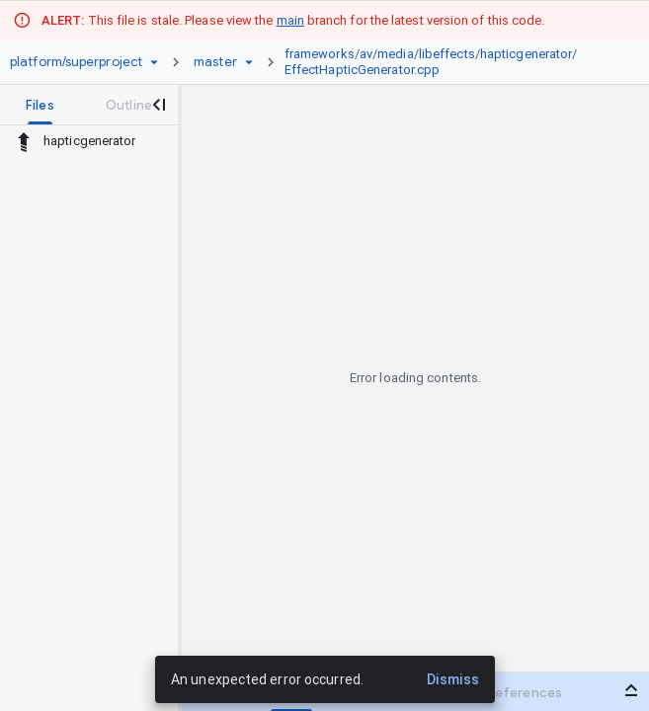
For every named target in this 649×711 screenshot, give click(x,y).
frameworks (319, 53)
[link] (449, 62)
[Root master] (215, 62)
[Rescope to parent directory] (23, 141)
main (290, 20)
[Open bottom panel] (631, 690)
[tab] (40, 104)
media (395, 53)
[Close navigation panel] (158, 104)
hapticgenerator (526, 53)
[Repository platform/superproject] (76, 62)
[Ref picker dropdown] (249, 62)
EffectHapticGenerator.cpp (362, 69)
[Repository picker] (154, 62)
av (366, 53)
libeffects (447, 53)
